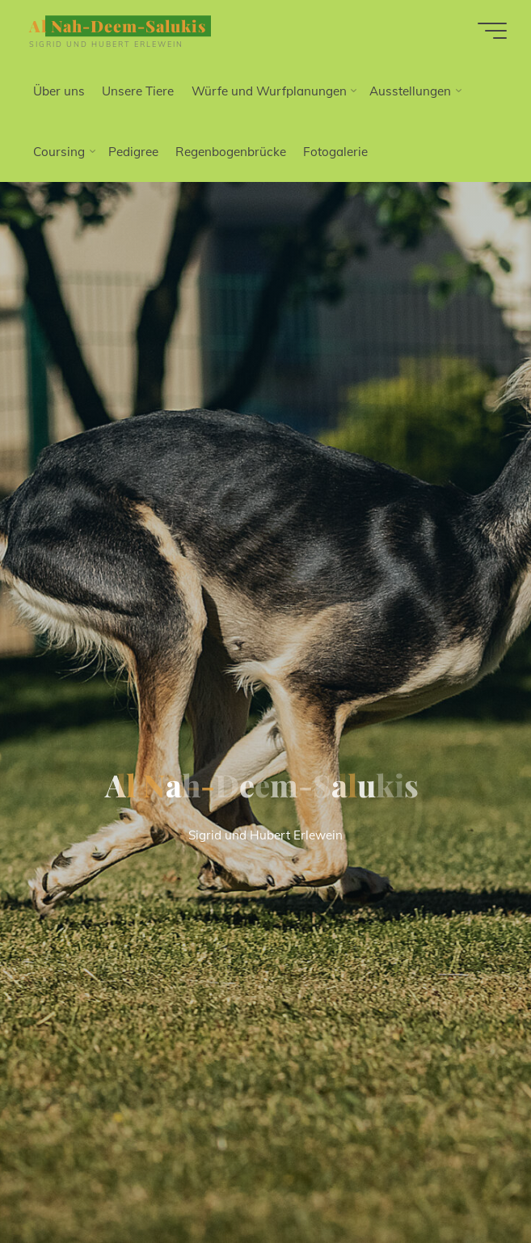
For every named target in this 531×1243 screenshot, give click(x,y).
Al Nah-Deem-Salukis (117, 25)
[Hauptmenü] (492, 31)
